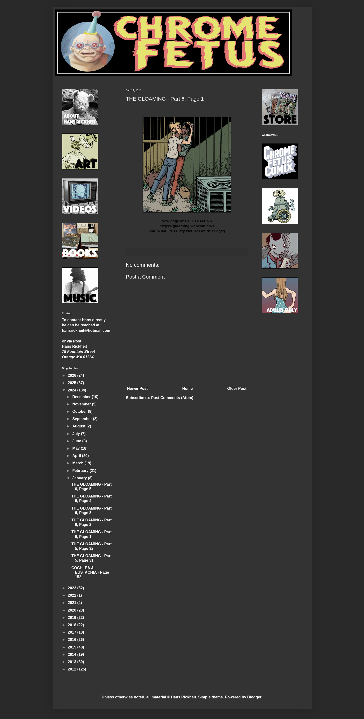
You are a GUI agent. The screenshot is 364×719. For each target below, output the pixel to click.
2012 (72, 669)
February (81, 471)
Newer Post (137, 388)
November (82, 404)
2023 (72, 588)
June (77, 441)
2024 (72, 390)
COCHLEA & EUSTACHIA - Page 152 (90, 572)
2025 (72, 383)
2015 (72, 647)
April (77, 456)
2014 (72, 654)
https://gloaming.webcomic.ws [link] (186, 225)
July (76, 434)
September (82, 419)
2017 (72, 632)
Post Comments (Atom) (172, 398)
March (78, 463)
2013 (72, 662)
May (76, 448)
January (80, 478)
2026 (72, 375)
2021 (72, 603)
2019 (72, 618)
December (82, 397)
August (79, 426)
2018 (72, 625)
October (80, 411)
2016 (72, 640)
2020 (72, 610)
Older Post (237, 388)
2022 (72, 595)
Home (187, 388)
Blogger (254, 697)
